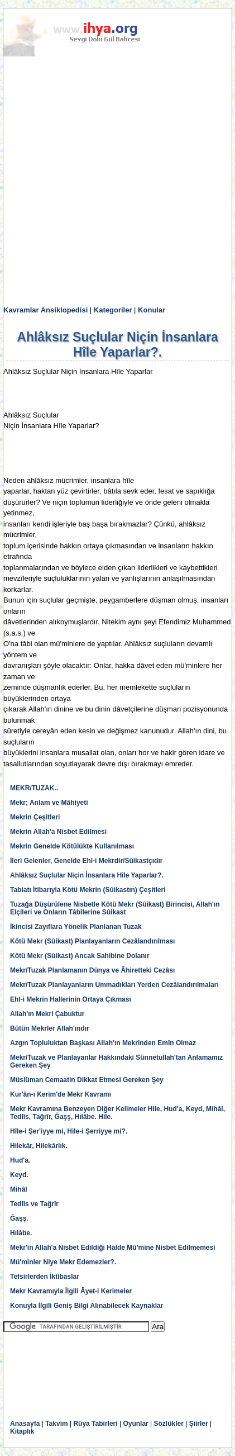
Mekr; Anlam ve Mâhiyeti (49, 803)
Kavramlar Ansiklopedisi (45, 310)
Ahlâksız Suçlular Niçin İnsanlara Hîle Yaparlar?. (87, 875)
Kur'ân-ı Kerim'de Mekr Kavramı (60, 1094)
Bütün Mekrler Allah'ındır (49, 1028)
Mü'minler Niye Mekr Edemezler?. (63, 1262)
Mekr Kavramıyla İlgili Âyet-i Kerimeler (71, 1291)
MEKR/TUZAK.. (34, 788)
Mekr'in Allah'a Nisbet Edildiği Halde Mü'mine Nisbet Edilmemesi (112, 1247)
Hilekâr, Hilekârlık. (39, 1146)
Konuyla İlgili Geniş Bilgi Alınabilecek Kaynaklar (86, 1306)
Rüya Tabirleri (95, 1423)
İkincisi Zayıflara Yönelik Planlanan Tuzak (76, 927)
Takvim (56, 1423)
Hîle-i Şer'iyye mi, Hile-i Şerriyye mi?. (68, 1131)
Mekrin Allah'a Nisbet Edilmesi (58, 832)
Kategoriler (113, 310)
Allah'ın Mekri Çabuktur (47, 1014)
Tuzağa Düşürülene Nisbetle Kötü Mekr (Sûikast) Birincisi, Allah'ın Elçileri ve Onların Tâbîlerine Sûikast (115, 908)
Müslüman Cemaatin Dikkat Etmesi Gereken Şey (87, 1080)
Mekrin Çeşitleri (35, 817)
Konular (151, 310)
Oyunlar (135, 1423)
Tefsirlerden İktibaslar (44, 1276)
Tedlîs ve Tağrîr (34, 1204)
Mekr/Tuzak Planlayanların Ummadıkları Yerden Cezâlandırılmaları (114, 985)
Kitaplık (22, 1431)
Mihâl (18, 1189)
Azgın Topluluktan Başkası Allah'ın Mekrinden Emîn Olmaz (103, 1043)
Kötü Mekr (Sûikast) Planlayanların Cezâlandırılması (92, 941)
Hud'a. (20, 1160)
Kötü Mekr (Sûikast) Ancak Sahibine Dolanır (80, 956)
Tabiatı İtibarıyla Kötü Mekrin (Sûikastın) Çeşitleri (88, 890)
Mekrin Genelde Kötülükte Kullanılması (72, 846)
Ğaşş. (19, 1218)
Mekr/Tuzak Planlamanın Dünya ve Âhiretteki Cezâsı (92, 970)
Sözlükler (169, 1423)
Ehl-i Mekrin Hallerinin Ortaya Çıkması (70, 999)
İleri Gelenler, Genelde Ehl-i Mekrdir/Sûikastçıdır (86, 861)
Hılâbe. (21, 1233)
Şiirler (198, 1423)
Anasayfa (25, 1423)
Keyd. (19, 1175)
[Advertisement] (117, 181)
